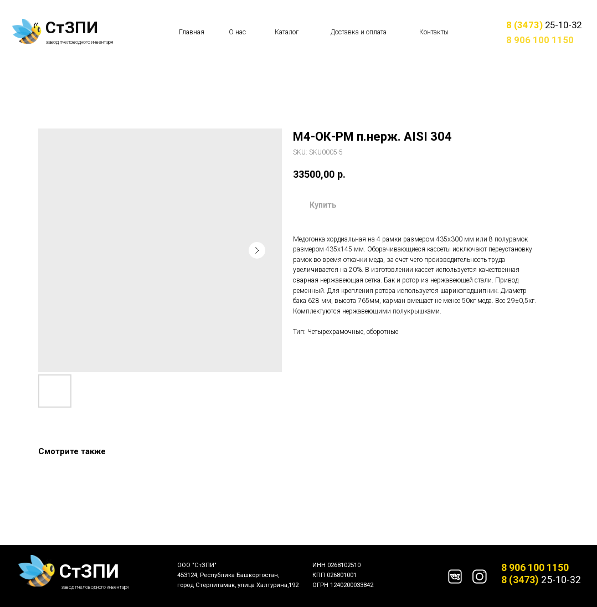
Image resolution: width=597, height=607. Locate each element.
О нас (237, 32)
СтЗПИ (71, 27)
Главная (191, 32)
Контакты (434, 32)
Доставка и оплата (359, 32)
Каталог (286, 32)
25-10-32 (543, 24)
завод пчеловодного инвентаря (80, 42)
